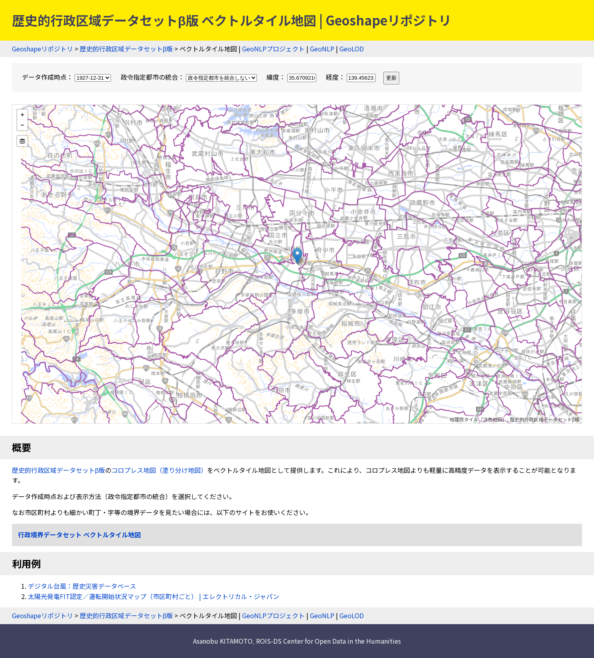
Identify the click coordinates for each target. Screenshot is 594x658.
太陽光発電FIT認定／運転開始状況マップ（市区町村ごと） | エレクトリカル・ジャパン (153, 596)
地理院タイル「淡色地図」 (478, 419)
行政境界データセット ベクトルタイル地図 (79, 534)
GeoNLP (322, 48)
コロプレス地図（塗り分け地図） (159, 470)
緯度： (292, 77)
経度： (351, 77)
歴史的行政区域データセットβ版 (126, 48)
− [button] (22, 125)
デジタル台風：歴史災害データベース (82, 586)
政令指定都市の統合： (189, 77)
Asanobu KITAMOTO (223, 641)
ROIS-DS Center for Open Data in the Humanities (328, 641)
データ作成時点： (67, 77)
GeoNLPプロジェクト (273, 48)
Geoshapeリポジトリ (42, 48)
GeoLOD (351, 48)
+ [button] (22, 115)
